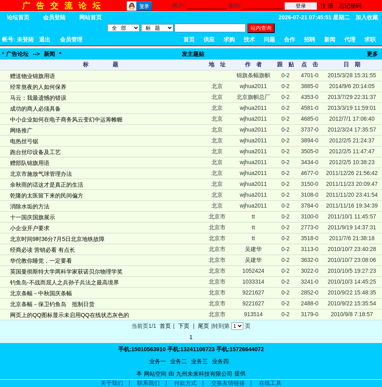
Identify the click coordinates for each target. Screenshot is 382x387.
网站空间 (155, 374)
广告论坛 (17, 54)
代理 (349, 39)
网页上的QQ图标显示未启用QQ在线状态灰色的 (69, 315)
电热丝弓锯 (24, 141)
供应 (209, 39)
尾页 (203, 326)
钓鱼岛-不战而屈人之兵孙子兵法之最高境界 (64, 282)
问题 (269, 39)
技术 (249, 39)
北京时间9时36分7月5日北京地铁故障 (57, 239)
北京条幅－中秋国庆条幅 (41, 293)
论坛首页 (18, 17)
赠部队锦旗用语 (29, 163)
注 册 (326, 5)
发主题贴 (193, 54)
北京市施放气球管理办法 (41, 174)
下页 (183, 326)
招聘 (309, 39)
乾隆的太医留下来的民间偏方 (46, 195)
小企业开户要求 (29, 228)
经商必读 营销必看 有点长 (42, 250)
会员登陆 (54, 17)
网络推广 (21, 130)
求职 (370, 39)
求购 (229, 39)
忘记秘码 (350, 5)
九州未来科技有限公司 (204, 374)
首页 (189, 39)
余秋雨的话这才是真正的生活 (46, 184)
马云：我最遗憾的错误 (38, 98)
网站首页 (90, 17)
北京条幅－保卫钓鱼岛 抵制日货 (52, 304)
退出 (44, 39)
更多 (372, 54)
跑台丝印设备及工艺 (35, 152)
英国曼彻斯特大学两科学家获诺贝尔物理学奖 (66, 271)
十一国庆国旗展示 (32, 217)
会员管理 (71, 39)
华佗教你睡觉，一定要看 (41, 260)
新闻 (329, 39)
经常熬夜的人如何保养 (38, 87)
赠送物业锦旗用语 (32, 76)
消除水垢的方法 (29, 206)
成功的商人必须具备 (35, 108)
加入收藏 (366, 17)
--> (36, 54)
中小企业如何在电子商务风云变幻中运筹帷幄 (66, 119)
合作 (289, 39)
